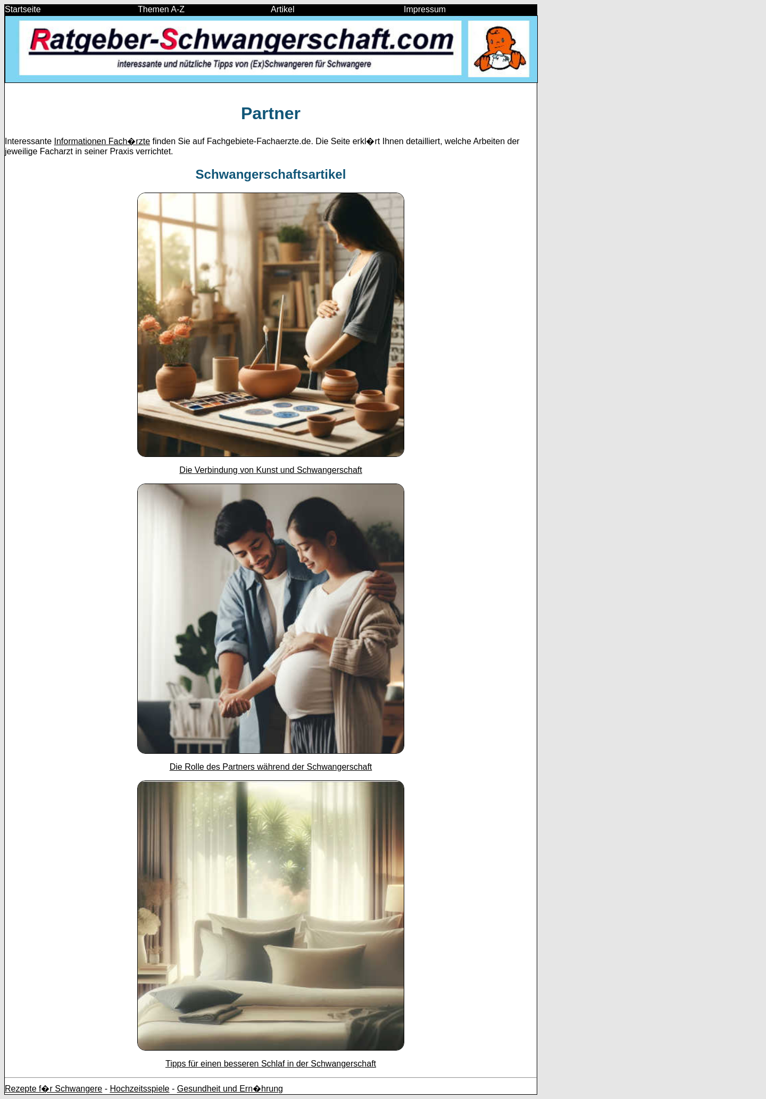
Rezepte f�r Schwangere (53, 1088)
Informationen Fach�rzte (102, 141)
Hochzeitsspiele (139, 1088)
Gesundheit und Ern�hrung (230, 1088)
